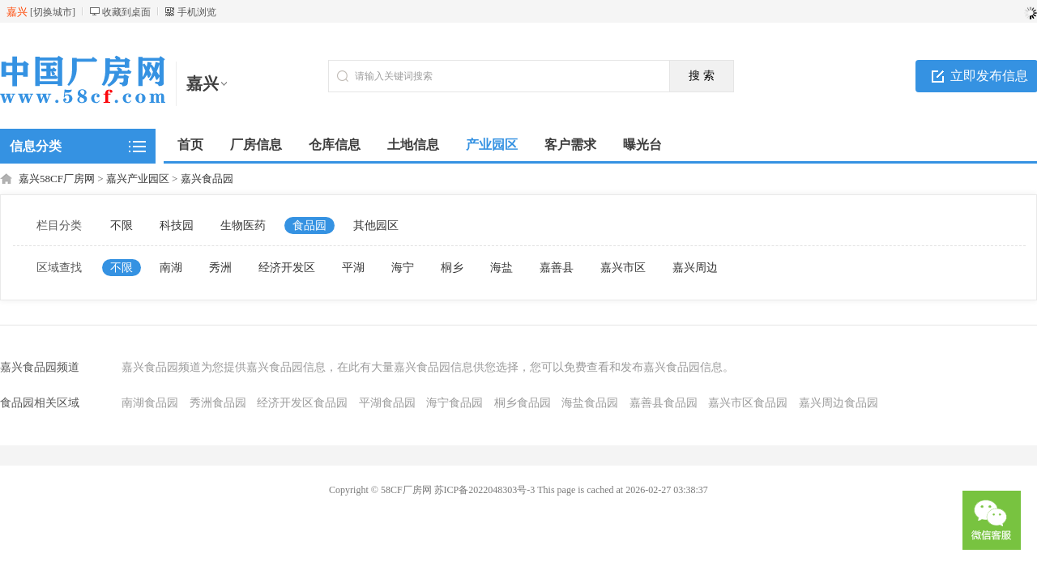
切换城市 (52, 12)
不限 (121, 225)
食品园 (309, 225)
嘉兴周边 (695, 268)
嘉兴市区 (623, 268)
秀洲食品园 (218, 403)
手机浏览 (196, 12)
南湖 (171, 268)
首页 (190, 144)
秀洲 (220, 268)
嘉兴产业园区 (137, 178)
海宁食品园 (454, 403)
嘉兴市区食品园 (747, 403)
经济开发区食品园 (302, 403)
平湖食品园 (387, 403)
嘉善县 (557, 268)
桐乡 (452, 268)
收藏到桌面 (126, 12)
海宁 (402, 268)
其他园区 (376, 225)
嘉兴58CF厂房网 (57, 178)
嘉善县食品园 (663, 403)
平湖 (353, 268)
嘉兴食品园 (207, 178)
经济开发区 (286, 268)
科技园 (177, 225)
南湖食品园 (150, 403)
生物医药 (243, 225)
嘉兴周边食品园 (838, 403)
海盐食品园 (589, 403)
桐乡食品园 (522, 403)
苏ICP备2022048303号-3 (485, 490)
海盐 (501, 268)
